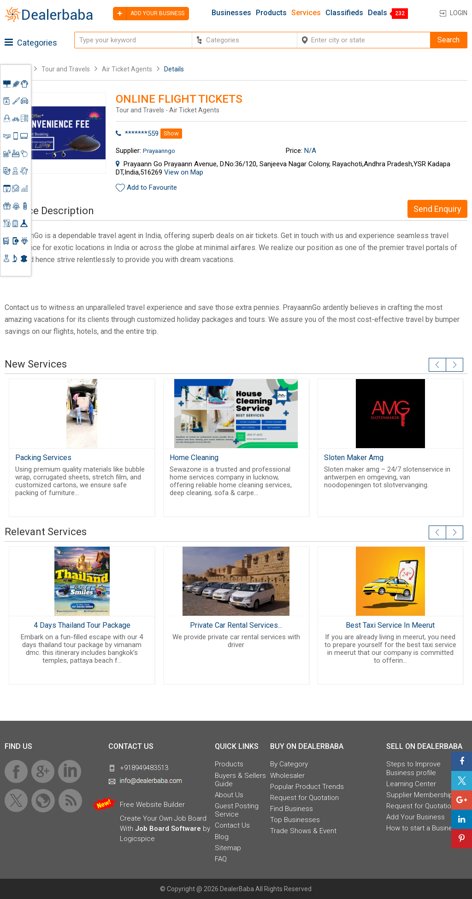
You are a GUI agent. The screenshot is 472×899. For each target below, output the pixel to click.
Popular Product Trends (307, 786)
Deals (377, 13)
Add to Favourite (152, 187)
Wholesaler (287, 775)
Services (306, 13)
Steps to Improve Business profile (413, 768)
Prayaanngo (159, 150)
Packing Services (43, 457)
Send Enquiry (437, 209)
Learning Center (411, 784)
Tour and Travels (65, 69)
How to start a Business (423, 828)
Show (171, 133)
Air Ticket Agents (127, 69)
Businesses (231, 13)
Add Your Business (415, 817)
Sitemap (228, 848)
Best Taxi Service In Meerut (390, 625)
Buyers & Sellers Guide (240, 779)
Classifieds (344, 13)
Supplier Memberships (421, 795)
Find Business (291, 809)
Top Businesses (295, 820)
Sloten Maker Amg (354, 457)
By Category (289, 764)
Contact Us (232, 825)
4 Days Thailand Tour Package (82, 625)
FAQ (221, 859)
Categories (31, 42)
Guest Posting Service (237, 810)
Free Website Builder (152, 804)
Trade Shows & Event (303, 831)
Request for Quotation (304, 798)
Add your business (148, 13)
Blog (222, 837)
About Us (229, 795)
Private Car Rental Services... (236, 625)
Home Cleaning (194, 457)
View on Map (183, 172)
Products (271, 13)
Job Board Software (168, 828)
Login (458, 13)
